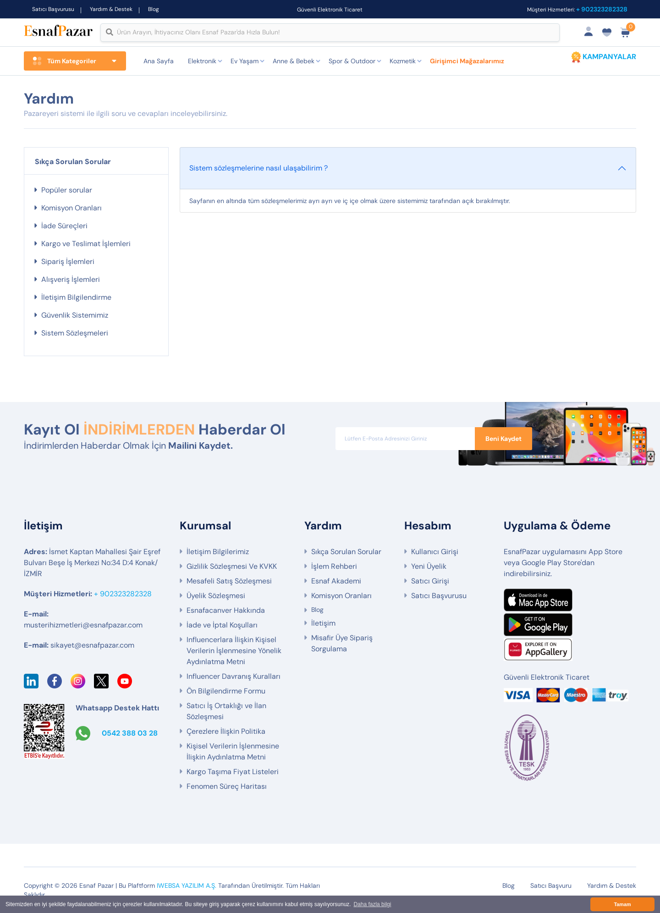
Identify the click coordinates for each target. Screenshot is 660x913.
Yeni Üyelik (428, 566)
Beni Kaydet (503, 438)
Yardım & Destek (111, 9)
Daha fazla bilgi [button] (372, 904)
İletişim (323, 623)
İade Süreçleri (64, 226)
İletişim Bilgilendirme (76, 297)
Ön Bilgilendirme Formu (226, 691)
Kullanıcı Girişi (434, 551)
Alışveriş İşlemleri (70, 279)
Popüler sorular (66, 190)
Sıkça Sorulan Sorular (346, 551)
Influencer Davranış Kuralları (233, 676)
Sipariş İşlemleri (67, 261)
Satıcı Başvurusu (53, 9)
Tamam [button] (622, 904)
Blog (153, 9)
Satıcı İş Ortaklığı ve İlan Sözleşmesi (226, 711)
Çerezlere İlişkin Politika (226, 731)
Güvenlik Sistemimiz (74, 315)
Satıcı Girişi (430, 581)
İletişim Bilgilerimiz (218, 551)
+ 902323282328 (601, 9)
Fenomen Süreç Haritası (227, 786)
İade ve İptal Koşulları (222, 625)
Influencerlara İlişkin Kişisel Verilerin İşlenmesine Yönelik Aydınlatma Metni (234, 650)
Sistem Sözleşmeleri (74, 333)
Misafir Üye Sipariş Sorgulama (342, 643)
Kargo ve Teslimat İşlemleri (86, 243)
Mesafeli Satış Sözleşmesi (229, 581)
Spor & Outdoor (352, 61)
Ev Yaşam (244, 61)
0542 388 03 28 (130, 733)
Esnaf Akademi (336, 581)
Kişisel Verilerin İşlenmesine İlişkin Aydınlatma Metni (233, 751)
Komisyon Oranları (71, 208)
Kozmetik (403, 61)
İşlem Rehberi (334, 566)
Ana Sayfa (158, 61)
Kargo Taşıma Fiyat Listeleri (233, 771)
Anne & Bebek (293, 61)
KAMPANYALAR (609, 56)
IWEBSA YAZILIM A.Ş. (186, 885)
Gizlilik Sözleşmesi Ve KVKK (232, 566)
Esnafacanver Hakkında (226, 610)
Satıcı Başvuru (551, 885)
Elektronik (202, 61)
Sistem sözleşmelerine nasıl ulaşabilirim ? (258, 168)
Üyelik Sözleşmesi (216, 595)
